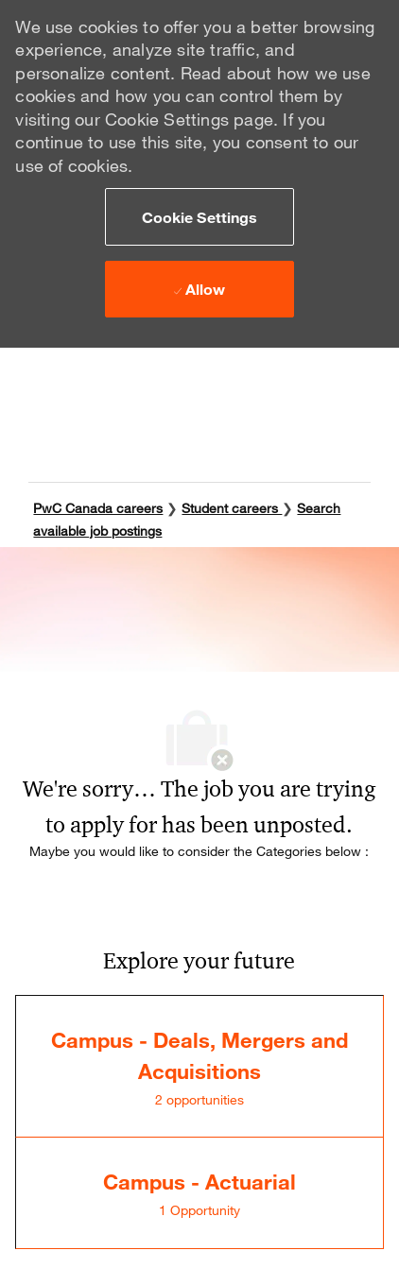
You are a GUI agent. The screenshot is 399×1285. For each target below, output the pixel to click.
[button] (199, 216)
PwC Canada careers (98, 508)
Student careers (232, 508)
